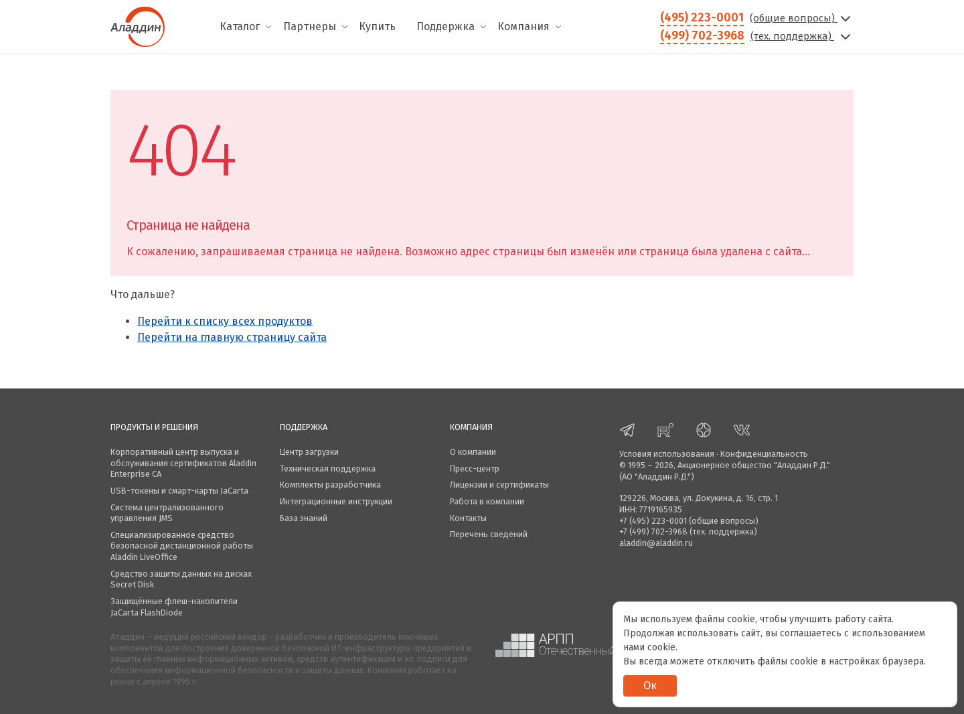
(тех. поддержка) (802, 36)
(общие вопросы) (802, 18)
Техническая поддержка (328, 468)
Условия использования (666, 454)
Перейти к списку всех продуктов (225, 321)
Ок (650, 685)
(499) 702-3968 (702, 35)
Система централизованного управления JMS (167, 513)
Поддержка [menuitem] (445, 26)
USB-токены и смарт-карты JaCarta (179, 491)
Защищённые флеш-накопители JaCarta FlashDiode (174, 607)
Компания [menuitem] (523, 26)
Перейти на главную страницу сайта (232, 337)
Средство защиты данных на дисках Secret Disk (181, 579)
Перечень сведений (489, 534)
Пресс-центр (474, 468)
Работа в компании (487, 501)
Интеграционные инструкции (336, 501)
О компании (473, 452)
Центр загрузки (309, 452)
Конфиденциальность (764, 454)
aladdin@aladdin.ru (656, 543)
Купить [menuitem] (377, 26)
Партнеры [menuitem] (309, 26)
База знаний (303, 518)
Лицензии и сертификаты (499, 485)
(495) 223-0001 (702, 17)
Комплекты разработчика (330, 485)
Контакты (468, 518)
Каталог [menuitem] (240, 26)
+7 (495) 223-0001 (653, 521)
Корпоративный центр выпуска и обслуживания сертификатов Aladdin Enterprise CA (183, 463)
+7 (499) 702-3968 (653, 531)
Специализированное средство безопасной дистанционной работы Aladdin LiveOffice (181, 546)
